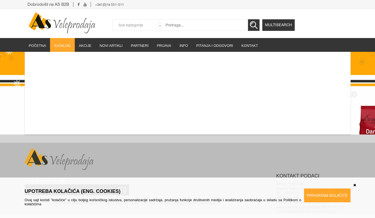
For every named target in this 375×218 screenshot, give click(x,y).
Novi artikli (111, 46)
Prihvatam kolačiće (327, 195)
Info (184, 46)
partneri (140, 46)
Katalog (62, 46)
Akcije (85, 46)
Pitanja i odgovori (214, 46)
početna (37, 46)
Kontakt (249, 46)
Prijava (164, 46)
